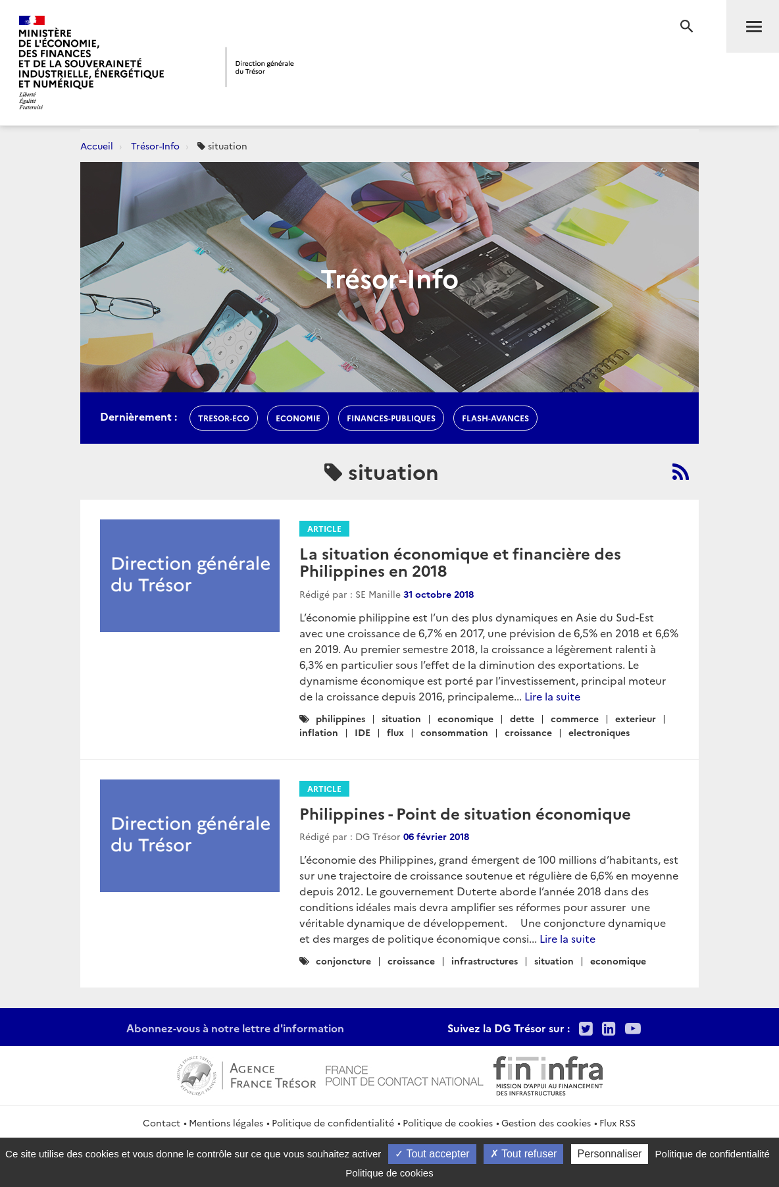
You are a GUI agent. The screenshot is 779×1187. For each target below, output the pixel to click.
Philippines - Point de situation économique (465, 813)
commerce (575, 718)
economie (298, 417)
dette (522, 718)
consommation (454, 732)
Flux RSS (617, 1122)
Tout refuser (523, 1153)
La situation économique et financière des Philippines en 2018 (460, 561)
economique (465, 718)
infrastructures (484, 960)
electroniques (599, 732)
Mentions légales (226, 1122)
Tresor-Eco (223, 417)
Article (324, 528)
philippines (340, 718)
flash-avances (495, 417)
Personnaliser (610, 1153)
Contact (161, 1122)
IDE (362, 732)
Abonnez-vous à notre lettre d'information (235, 1027)
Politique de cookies (448, 1122)
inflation (318, 732)
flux (395, 732)
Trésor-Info (155, 145)
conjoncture (343, 960)
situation (401, 718)
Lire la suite (552, 696)
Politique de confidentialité (333, 1122)
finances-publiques (391, 417)
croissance (528, 732)
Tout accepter (432, 1153)
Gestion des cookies (546, 1122)
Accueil (96, 145)
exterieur (635, 718)
